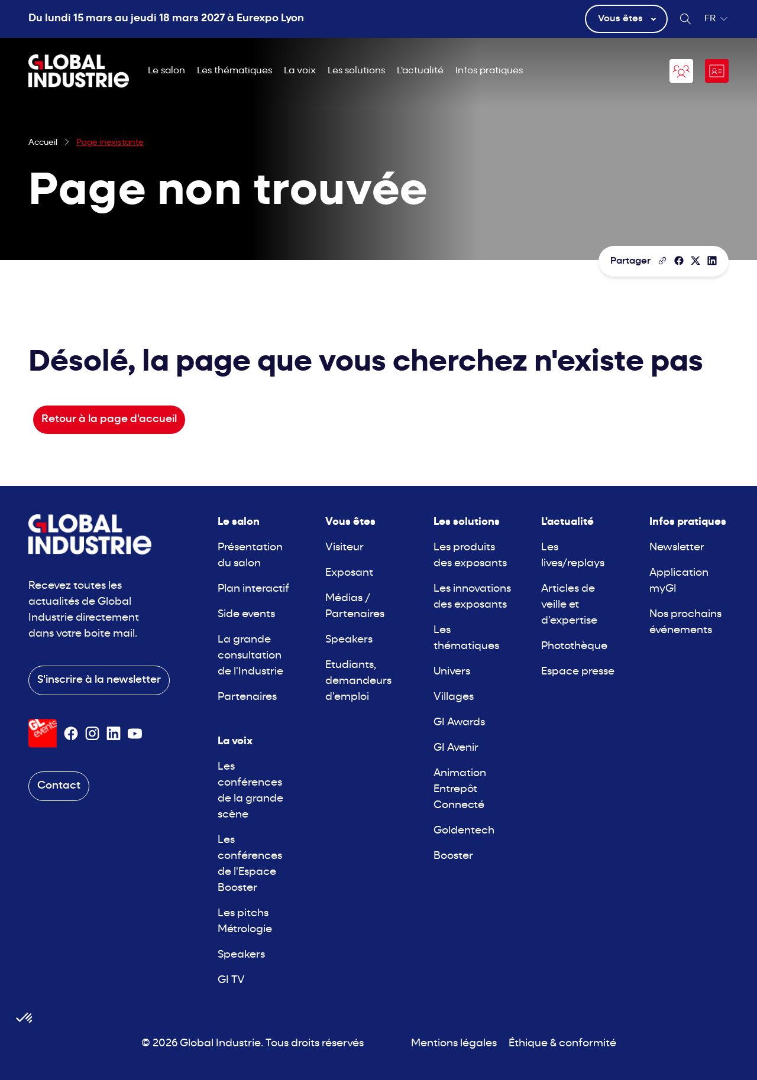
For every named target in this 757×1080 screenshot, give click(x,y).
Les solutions (356, 71)
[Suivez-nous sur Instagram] (92, 734)
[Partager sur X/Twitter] (695, 260)
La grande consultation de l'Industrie (250, 655)
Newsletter (676, 547)
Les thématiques (234, 71)
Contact (58, 786)
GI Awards (459, 722)
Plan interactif (253, 589)
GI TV (231, 980)
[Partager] (679, 260)
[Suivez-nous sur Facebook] (71, 734)
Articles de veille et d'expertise (569, 605)
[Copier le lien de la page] (662, 260)
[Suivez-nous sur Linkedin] (113, 734)
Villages (454, 697)
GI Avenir (456, 748)
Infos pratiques (489, 71)
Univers (452, 671)
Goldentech (464, 830)
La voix (300, 71)
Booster (453, 856)
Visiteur (344, 547)
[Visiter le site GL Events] (42, 733)
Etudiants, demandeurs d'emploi (358, 681)
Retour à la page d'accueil (109, 419)
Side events (246, 614)
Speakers (241, 955)
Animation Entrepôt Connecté (460, 789)
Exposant (349, 573)
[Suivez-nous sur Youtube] (135, 734)
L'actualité (420, 71)
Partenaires (247, 697)
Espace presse (577, 671)
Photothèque (574, 646)
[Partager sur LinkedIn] (712, 260)
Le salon (166, 71)
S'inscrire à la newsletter (99, 680)
